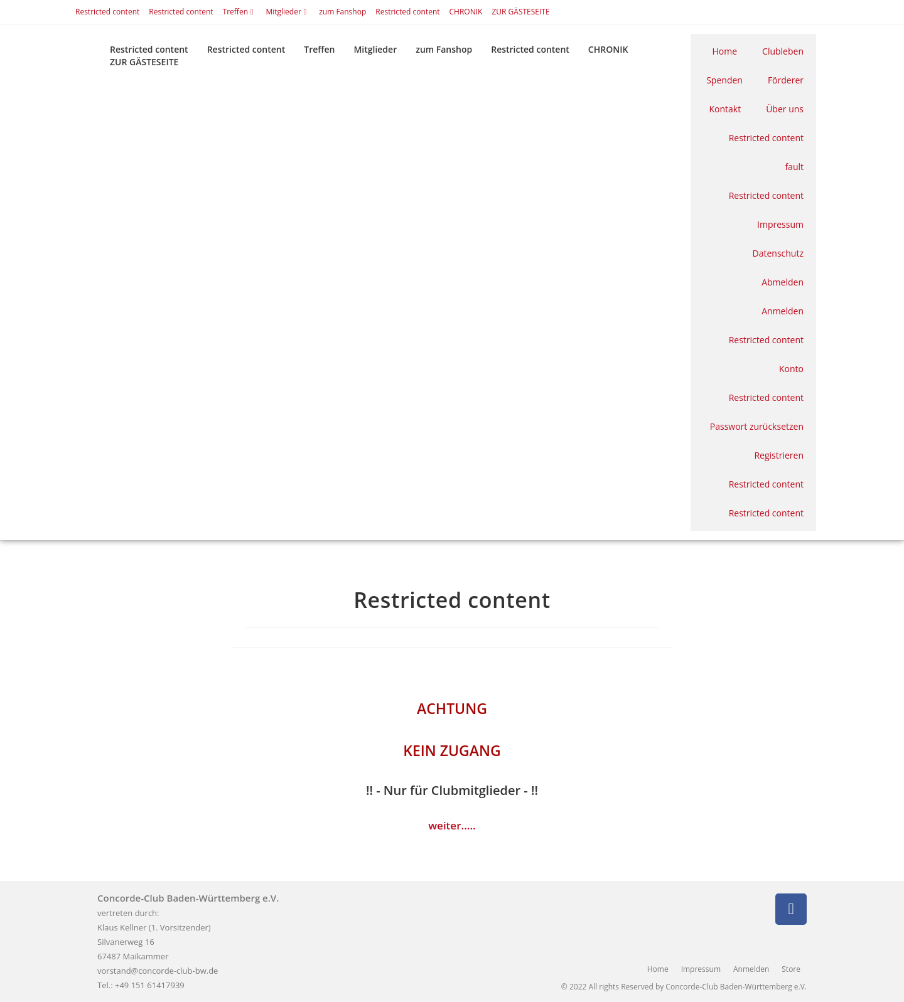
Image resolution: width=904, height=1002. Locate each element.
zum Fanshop (342, 11)
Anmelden (782, 311)
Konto (791, 369)
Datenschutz (778, 253)
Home (725, 51)
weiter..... (452, 825)
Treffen (240, 11)
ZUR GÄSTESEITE (520, 11)
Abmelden (782, 282)
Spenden (724, 80)
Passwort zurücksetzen (757, 426)
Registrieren (779, 455)
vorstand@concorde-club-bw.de (157, 970)
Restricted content (107, 11)
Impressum (780, 224)
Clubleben (783, 51)
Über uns (785, 109)
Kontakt (725, 109)
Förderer (786, 80)
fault (794, 167)
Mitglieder (287, 11)
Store (791, 969)
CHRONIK (466, 11)
